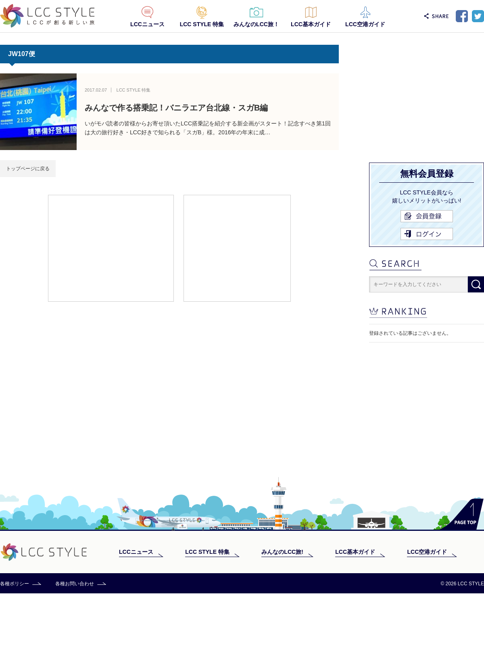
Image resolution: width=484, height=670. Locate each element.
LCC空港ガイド (365, 24)
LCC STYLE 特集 (202, 24)
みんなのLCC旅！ (256, 24)
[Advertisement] (110, 247)
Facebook (462, 16)
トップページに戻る (28, 168)
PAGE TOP (462, 590)
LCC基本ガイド (311, 24)
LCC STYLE (47, 16)
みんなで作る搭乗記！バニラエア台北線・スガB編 (176, 107)
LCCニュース (147, 24)
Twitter (478, 16)
